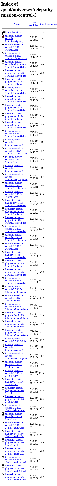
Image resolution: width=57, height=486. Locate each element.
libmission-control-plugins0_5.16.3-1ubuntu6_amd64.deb (15, 99)
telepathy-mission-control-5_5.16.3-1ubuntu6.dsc (14, 47)
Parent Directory (13, 32)
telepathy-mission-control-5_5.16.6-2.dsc (16, 339)
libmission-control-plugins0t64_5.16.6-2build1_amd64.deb (14, 434)
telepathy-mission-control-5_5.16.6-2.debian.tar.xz (14, 364)
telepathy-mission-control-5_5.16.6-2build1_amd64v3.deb (16, 460)
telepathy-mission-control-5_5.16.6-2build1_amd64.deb (14, 425)
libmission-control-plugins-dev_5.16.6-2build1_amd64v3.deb (16, 477)
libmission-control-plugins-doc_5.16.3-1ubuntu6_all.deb (14, 82)
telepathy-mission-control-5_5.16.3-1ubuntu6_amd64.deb (15, 90)
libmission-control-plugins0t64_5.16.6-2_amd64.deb (14, 382)
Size (42, 24)
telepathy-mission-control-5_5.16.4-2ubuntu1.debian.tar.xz (16, 151)
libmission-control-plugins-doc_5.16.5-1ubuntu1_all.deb (14, 211)
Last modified (33, 24)
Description (51, 24)
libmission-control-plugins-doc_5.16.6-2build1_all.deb (14, 442)
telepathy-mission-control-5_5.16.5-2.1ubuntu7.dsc (14, 298)
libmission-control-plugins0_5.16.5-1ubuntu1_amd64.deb (15, 220)
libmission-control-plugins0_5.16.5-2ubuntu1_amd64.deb (15, 255)
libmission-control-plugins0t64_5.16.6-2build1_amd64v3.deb (16, 468)
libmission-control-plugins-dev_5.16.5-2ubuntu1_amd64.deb (15, 272)
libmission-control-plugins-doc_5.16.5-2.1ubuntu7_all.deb (14, 324)
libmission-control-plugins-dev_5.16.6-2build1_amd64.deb (14, 451)
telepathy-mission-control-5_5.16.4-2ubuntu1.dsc (14, 159)
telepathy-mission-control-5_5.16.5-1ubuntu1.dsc (14, 194)
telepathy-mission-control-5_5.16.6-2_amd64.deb (14, 373)
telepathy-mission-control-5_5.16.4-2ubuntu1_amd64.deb (15, 134)
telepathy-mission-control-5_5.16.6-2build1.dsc (14, 416)
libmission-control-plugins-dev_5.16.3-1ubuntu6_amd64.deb (15, 73)
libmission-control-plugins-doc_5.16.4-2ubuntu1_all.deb (14, 116)
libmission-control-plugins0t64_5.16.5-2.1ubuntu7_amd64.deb (16, 315)
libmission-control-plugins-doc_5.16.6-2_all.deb (14, 390)
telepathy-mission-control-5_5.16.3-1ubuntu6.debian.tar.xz (16, 56)
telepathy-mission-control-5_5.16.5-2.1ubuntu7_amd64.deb (16, 307)
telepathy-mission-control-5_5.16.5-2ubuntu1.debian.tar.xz (16, 237)
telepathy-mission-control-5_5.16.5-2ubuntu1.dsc (14, 246)
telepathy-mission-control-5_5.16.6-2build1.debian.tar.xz (15, 408)
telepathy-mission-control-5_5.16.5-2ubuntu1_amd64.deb (15, 281)
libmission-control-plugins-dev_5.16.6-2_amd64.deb (14, 399)
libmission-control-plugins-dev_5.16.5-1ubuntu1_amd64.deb (15, 203)
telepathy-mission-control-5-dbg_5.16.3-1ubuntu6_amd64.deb (15, 64)
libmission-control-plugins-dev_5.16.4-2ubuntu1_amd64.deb (15, 108)
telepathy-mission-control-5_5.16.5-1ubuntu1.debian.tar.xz (16, 185)
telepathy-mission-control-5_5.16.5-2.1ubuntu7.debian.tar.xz (17, 289)
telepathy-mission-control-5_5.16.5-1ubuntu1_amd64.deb (15, 229)
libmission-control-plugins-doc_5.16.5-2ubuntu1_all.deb (14, 263)
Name (17, 24)
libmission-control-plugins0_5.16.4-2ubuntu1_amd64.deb (15, 125)
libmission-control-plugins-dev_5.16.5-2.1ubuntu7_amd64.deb (16, 333)
